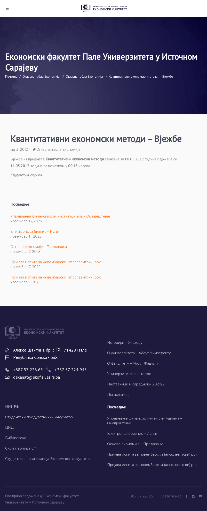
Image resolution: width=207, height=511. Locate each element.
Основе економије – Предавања (38, 247)
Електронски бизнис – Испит (35, 231)
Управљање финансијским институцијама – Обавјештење (60, 216)
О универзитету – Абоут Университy (139, 353)
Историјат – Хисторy (125, 342)
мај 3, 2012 (19, 149)
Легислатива (118, 394)
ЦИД (9, 427)
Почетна (11, 76)
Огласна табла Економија (41, 76)
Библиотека (15, 438)
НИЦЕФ (12, 407)
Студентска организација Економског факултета (47, 459)
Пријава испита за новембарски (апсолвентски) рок (55, 262)
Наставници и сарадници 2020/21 (136, 384)
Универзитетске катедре (129, 374)
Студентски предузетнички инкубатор (39, 417)
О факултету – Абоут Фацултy (133, 363)
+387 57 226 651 (141, 496)
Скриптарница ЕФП (22, 448)
